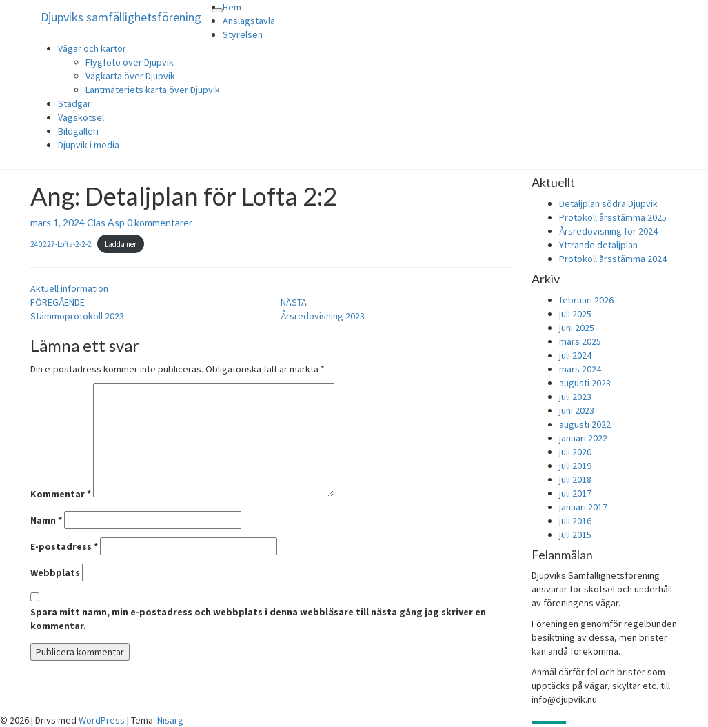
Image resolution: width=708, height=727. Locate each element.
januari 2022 (583, 438)
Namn (46, 520)
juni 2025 (576, 327)
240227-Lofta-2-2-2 (61, 244)
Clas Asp (106, 222)
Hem (232, 7)
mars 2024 (580, 369)
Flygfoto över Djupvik (129, 62)
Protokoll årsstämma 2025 (613, 217)
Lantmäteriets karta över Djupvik (152, 89)
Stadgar (74, 103)
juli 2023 (575, 396)
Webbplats (55, 572)
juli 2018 (575, 479)
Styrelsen (243, 34)
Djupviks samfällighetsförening (121, 17)
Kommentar (60, 494)
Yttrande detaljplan (598, 245)
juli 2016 (575, 521)
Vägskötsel (81, 117)
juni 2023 (576, 410)
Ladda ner (120, 244)
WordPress (102, 720)
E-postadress (64, 546)
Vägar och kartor (92, 48)
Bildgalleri (78, 131)
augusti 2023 (585, 383)
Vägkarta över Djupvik (130, 76)
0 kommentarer (159, 222)
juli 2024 (575, 355)
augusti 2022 (585, 424)
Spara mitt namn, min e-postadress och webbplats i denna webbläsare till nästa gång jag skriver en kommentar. (258, 619)
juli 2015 (575, 534)
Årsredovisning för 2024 (608, 231)
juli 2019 (575, 465)
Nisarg (170, 720)
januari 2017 (583, 507)
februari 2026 (586, 300)
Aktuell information (69, 288)
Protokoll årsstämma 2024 (613, 258)
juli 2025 (575, 314)
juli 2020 (575, 452)
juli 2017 (575, 493)
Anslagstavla (249, 20)
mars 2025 (580, 341)
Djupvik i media (88, 145)
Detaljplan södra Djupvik (608, 203)
